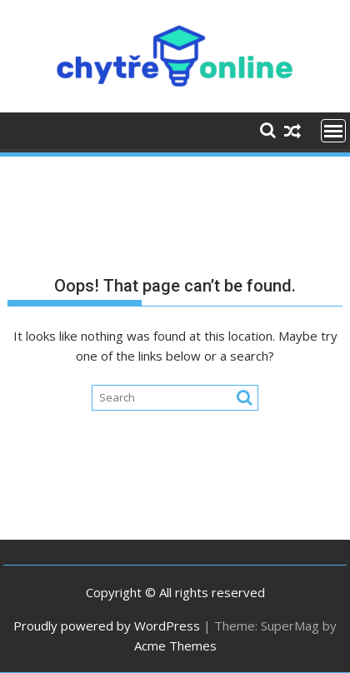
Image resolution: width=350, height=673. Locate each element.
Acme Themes (175, 645)
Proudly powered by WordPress (106, 625)
